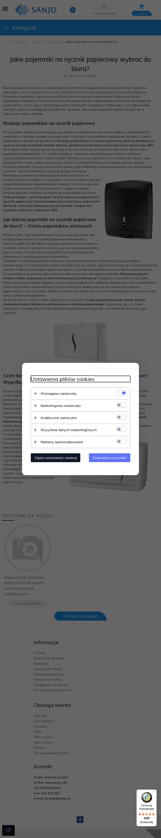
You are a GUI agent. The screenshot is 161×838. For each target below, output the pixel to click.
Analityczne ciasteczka (58, 418)
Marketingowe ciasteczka (60, 405)
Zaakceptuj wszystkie (110, 458)
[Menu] (154, 792)
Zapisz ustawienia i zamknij (55, 458)
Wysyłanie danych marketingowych (68, 430)
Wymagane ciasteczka (58, 393)
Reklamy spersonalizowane (61, 442)
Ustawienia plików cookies (62, 379)
